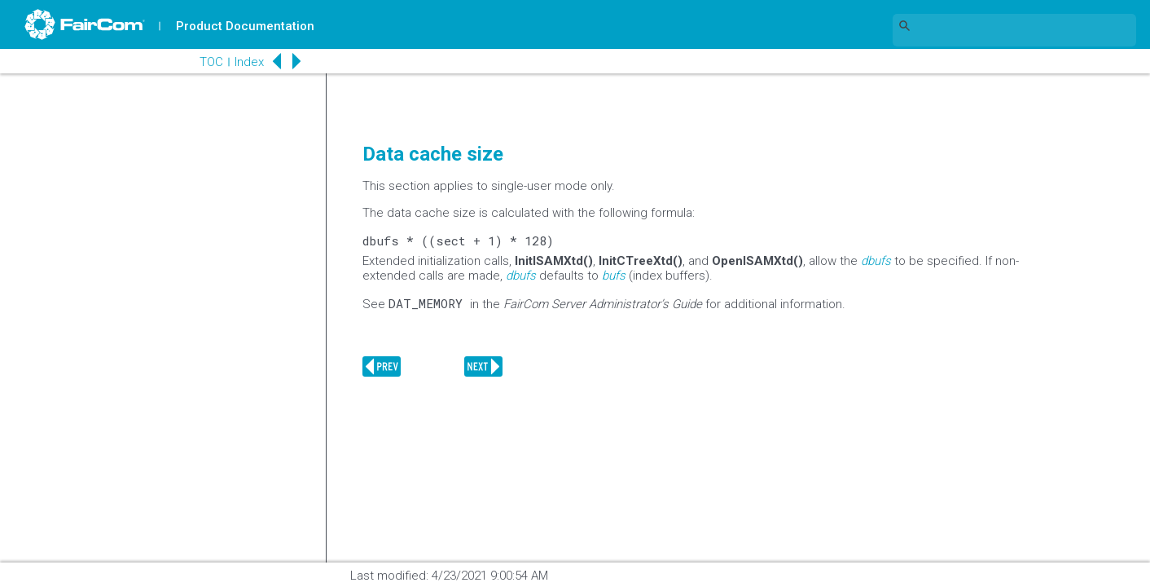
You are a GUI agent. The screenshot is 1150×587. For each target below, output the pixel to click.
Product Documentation (245, 26)
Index (249, 62)
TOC (211, 62)
